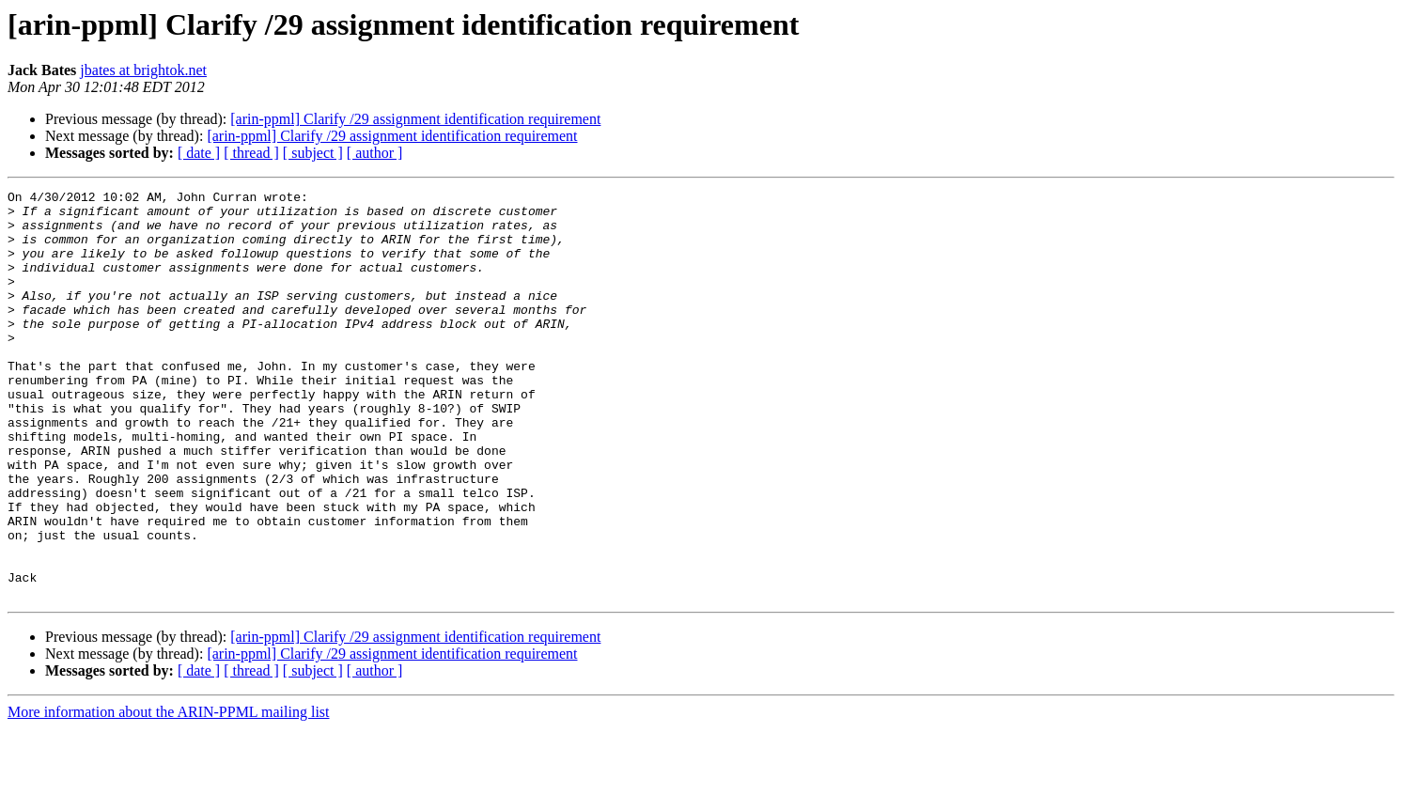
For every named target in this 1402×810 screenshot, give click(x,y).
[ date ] (199, 153)
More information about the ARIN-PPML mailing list (169, 794)
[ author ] (375, 153)
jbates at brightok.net (143, 70)
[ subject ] (313, 153)
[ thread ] (251, 153)
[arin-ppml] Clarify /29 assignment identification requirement (415, 119)
